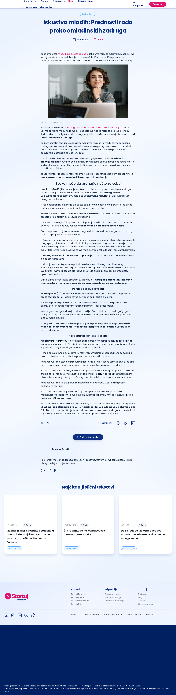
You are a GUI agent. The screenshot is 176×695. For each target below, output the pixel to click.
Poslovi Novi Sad (78, 597)
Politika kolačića (134, 614)
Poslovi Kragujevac (80, 600)
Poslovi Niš (76, 604)
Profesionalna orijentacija (37, 7)
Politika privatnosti (113, 614)
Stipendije (111, 589)
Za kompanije (138, 4)
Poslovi (75, 589)
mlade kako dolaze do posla (73, 54)
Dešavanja (143, 594)
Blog (140, 597)
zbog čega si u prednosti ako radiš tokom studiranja (92, 127)
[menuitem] (40, 7)
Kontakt (150, 614)
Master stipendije (113, 597)
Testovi (141, 600)
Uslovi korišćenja (92, 614)
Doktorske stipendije (114, 600)
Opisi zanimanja (145, 604)
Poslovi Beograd (78, 594)
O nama (75, 614)
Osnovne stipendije (114, 594)
